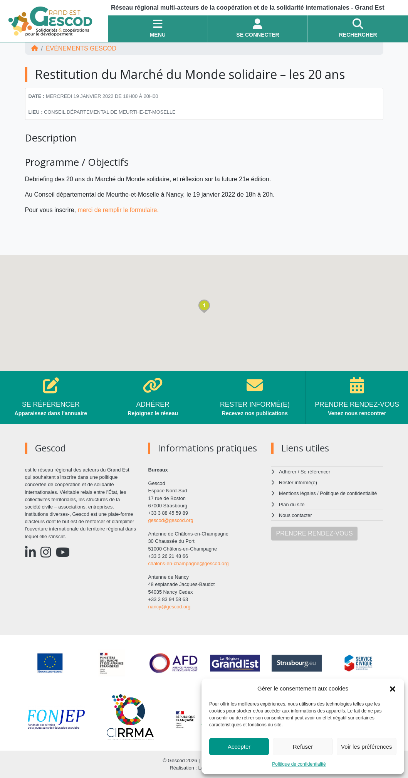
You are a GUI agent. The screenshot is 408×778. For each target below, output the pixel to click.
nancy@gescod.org (169, 607)
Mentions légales (297, 493)
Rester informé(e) (298, 482)
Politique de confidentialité (299, 764)
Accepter (239, 746)
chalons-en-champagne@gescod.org (188, 563)
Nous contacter (295, 515)
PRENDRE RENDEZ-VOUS (314, 533)
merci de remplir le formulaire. (119, 210)
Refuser (303, 746)
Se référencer (316, 472)
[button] (392, 688)
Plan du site (292, 504)
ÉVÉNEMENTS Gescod (81, 48)
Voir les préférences (366, 746)
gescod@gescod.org (170, 520)
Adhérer (287, 472)
